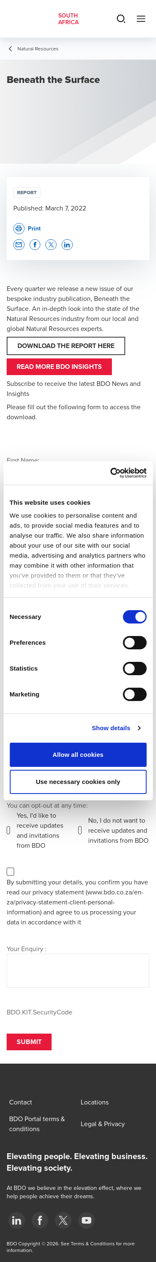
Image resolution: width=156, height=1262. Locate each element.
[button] (19, 244)
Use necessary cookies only (78, 781)
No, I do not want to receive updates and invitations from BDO (118, 830)
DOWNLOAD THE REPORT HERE (65, 346)
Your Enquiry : (27, 948)
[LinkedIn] (17, 1220)
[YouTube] (87, 1220)
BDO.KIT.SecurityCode (39, 1012)
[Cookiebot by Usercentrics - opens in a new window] (111, 473)
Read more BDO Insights (59, 366)
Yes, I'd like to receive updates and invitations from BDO (40, 830)
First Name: (23, 460)
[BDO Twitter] (63, 1220)
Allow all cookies (78, 754)
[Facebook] (40, 1220)
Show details (111, 727)
